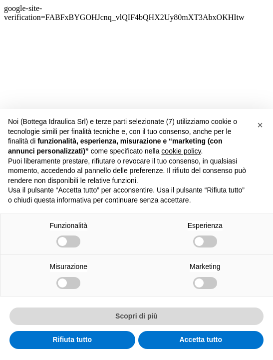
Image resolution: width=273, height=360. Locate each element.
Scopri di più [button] (136, 316)
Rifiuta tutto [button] (72, 340)
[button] (260, 125)
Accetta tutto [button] (200, 340)
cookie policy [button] (181, 151)
